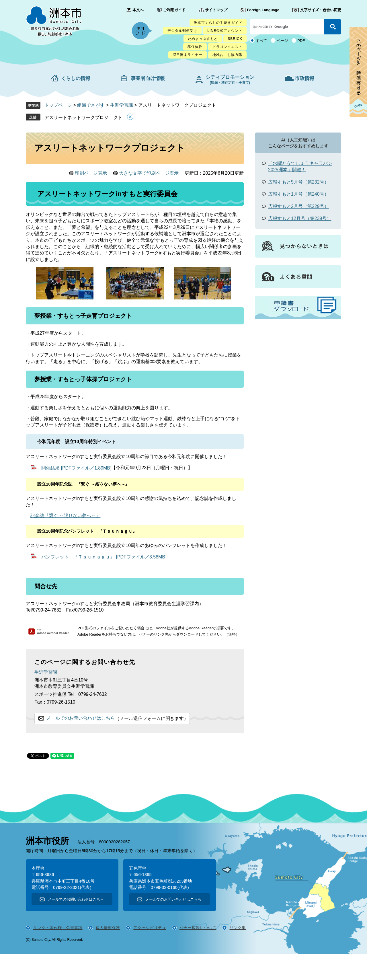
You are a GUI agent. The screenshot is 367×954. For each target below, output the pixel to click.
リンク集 (238, 928)
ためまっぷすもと (203, 39)
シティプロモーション (230, 80)
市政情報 (304, 78)
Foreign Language (263, 10)
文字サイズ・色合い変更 (320, 10)
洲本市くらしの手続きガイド (218, 23)
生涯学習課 (121, 105)
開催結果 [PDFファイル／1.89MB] (76, 468)
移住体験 (195, 47)
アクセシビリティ (149, 928)
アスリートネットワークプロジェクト (83, 117)
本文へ (138, 10)
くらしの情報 (75, 78)
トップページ (58, 105)
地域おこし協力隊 (227, 55)
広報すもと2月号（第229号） (298, 206)
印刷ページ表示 (91, 173)
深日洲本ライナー (187, 55)
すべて (261, 40)
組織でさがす (91, 105)
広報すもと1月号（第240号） (298, 194)
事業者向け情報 (148, 78)
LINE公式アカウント (224, 31)
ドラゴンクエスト (227, 47)
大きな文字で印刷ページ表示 (149, 173)
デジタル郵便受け (182, 31)
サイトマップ (216, 10)
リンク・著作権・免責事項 (58, 928)
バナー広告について (197, 928)
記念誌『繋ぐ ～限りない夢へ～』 (65, 515)
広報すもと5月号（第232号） (298, 182)
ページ (282, 40)
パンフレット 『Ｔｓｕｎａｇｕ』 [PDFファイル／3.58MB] (103, 556)
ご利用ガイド (174, 10)
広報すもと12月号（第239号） (299, 218)
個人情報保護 (108, 928)
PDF (301, 40)
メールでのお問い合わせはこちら (80, 718)
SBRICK (235, 39)
